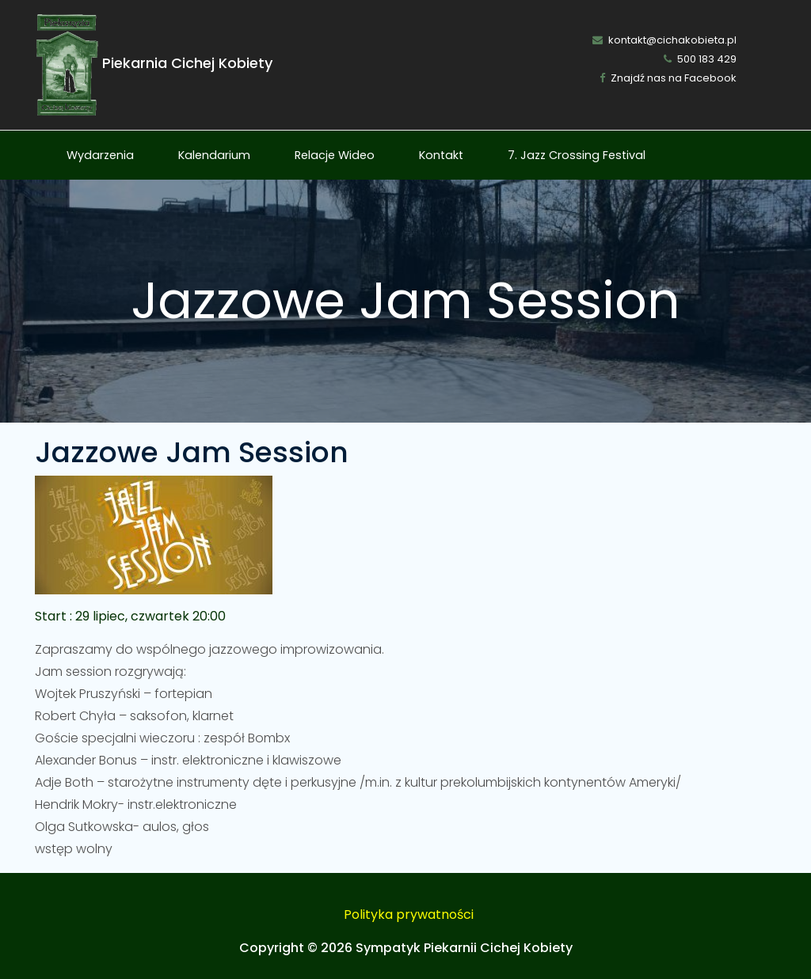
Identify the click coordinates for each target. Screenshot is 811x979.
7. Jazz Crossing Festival (576, 155)
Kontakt (441, 155)
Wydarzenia (100, 155)
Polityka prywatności (409, 914)
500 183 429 (700, 58)
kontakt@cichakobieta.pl (664, 39)
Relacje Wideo (335, 155)
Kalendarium (214, 155)
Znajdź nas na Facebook (668, 77)
